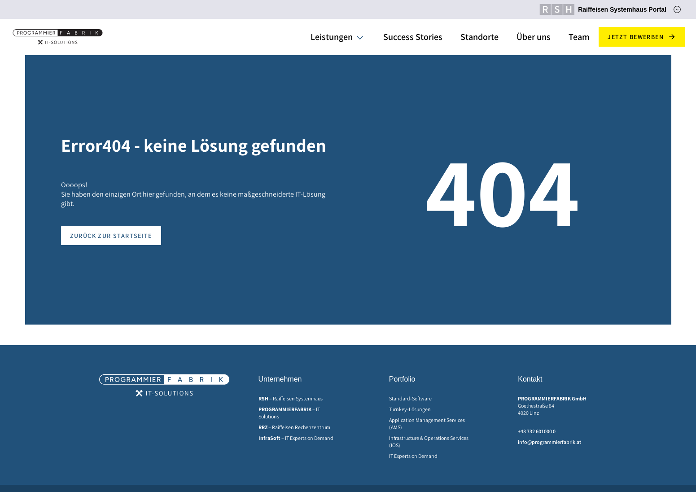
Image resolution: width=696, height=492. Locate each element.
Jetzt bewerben (642, 36)
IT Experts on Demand (413, 455)
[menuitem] (299, 398)
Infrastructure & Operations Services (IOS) (428, 441)
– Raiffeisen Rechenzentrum (294, 427)
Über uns (534, 37)
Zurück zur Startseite (111, 236)
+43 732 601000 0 (537, 431)
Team (579, 37)
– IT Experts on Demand (295, 438)
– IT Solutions (289, 413)
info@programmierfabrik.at (549, 442)
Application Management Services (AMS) (427, 423)
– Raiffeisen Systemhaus (290, 398)
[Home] (58, 37)
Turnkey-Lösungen (410, 409)
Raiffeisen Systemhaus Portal (602, 9)
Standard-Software (410, 398)
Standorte (479, 37)
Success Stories (412, 37)
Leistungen (332, 37)
